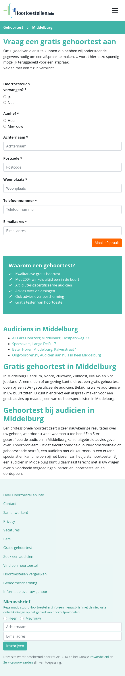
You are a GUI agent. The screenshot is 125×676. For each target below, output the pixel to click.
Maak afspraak (107, 242)
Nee (11, 102)
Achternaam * (15, 137)
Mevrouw (15, 126)
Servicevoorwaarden (18, 662)
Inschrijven (15, 645)
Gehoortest (13, 27)
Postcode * (12, 158)
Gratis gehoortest (17, 547)
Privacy (9, 521)
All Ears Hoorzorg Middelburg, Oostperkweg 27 (50, 338)
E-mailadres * (15, 221)
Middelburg (42, 27)
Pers (7, 539)
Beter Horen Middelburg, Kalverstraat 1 (44, 349)
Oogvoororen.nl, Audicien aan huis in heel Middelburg (56, 355)
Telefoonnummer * (20, 200)
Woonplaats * (15, 179)
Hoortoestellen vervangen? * (16, 87)
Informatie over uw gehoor (25, 591)
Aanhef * (11, 113)
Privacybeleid (99, 657)
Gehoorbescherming (20, 583)
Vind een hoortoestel (20, 565)
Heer (12, 120)
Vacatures (11, 530)
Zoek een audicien (18, 556)
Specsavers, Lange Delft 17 (34, 343)
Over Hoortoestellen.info (23, 495)
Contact (9, 503)
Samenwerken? (15, 512)
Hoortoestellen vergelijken (25, 574)
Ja (9, 97)
